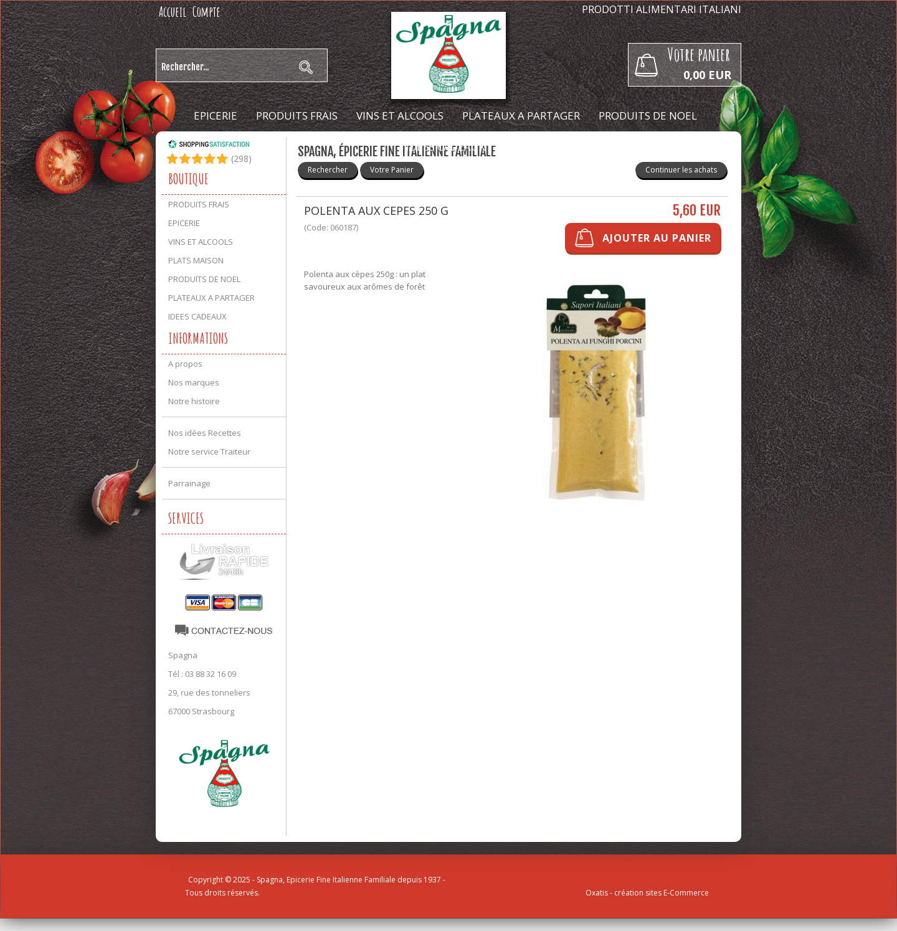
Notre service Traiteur (209, 451)
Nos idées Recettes (204, 432)
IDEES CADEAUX (445, 146)
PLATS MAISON (196, 260)
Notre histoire (194, 401)
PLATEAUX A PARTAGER (521, 115)
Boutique (188, 178)
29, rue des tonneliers (209, 692)
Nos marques (193, 382)
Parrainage (189, 483)
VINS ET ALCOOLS (400, 115)
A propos (185, 363)
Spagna (182, 655)
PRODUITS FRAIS (297, 115)
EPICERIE (215, 115)
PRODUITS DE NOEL (648, 115)
